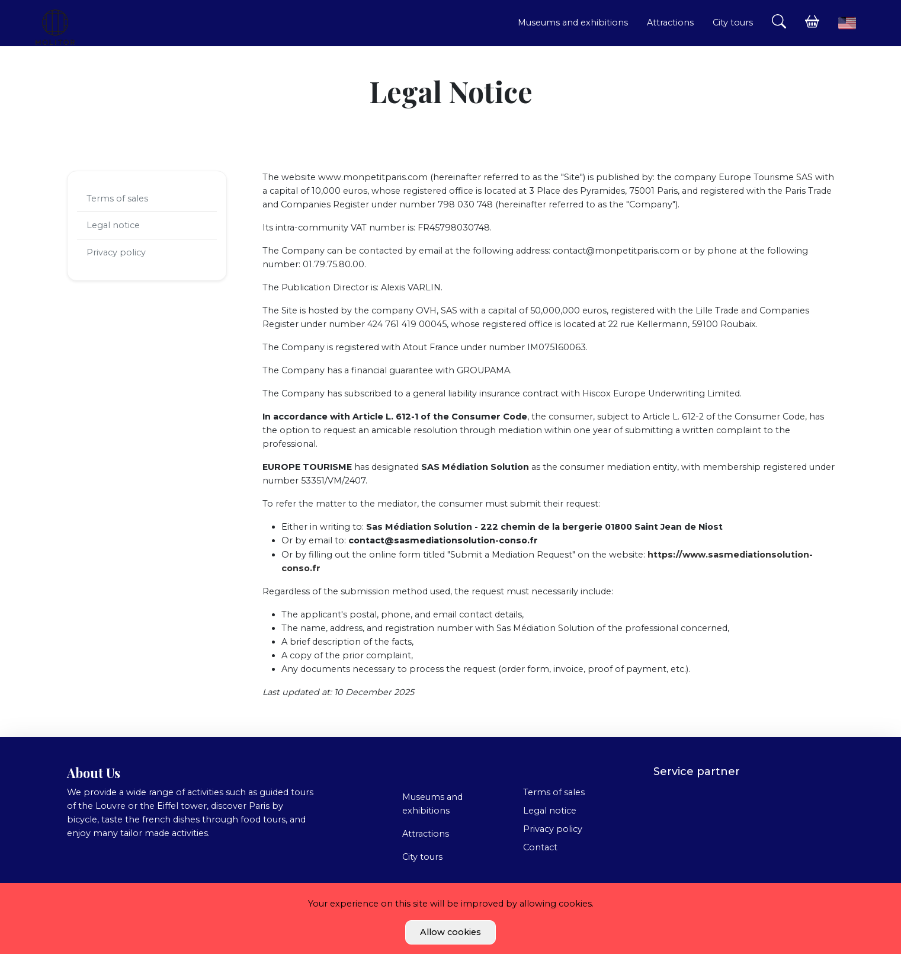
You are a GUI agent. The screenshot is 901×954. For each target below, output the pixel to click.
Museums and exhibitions (573, 22)
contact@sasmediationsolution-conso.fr (443, 540)
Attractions (670, 22)
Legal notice (113, 225)
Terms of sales (117, 198)
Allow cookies (450, 932)
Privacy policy (116, 252)
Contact (540, 847)
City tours (733, 22)
